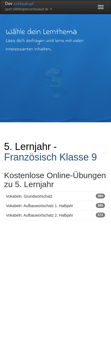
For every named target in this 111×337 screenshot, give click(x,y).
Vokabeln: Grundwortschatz (55, 196)
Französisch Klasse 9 (50, 157)
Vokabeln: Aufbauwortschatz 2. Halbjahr (55, 215)
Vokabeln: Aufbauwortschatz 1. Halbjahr (55, 205)
